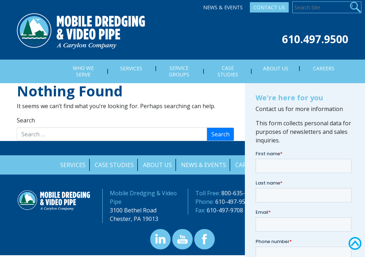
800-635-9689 (239, 193)
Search (26, 120)
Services (73, 165)
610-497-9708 (225, 210)
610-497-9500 (233, 202)
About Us (157, 165)
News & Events (223, 7)
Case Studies (114, 165)
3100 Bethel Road (133, 210)
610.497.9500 (315, 39)
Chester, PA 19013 (134, 219)
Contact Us (269, 7)
